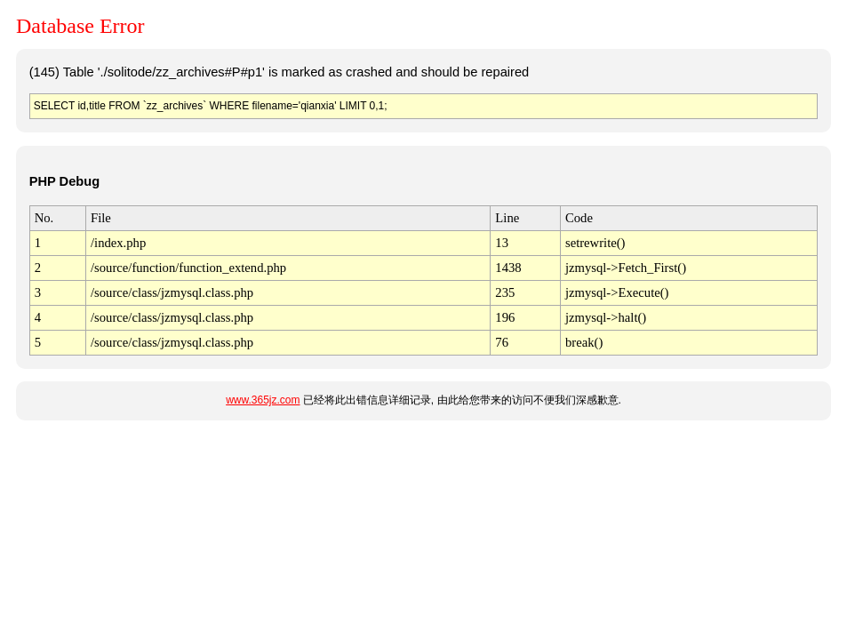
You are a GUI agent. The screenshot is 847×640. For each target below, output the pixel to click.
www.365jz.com (263, 400)
